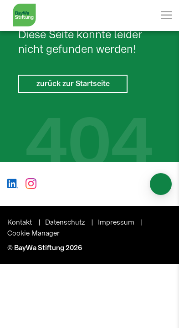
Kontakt (20, 222)
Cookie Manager (33, 233)
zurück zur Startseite (73, 83)
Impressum (117, 222)
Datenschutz (66, 222)
